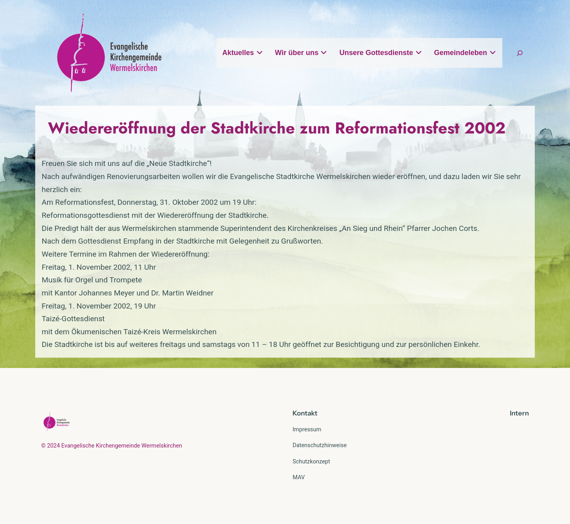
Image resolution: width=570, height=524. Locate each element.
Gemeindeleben (465, 53)
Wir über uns (301, 53)
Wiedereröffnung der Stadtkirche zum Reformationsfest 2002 (276, 127)
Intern (519, 413)
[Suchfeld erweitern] (519, 52)
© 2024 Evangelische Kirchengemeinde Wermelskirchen (111, 445)
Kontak (304, 413)
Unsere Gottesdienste (380, 53)
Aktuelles (242, 53)
